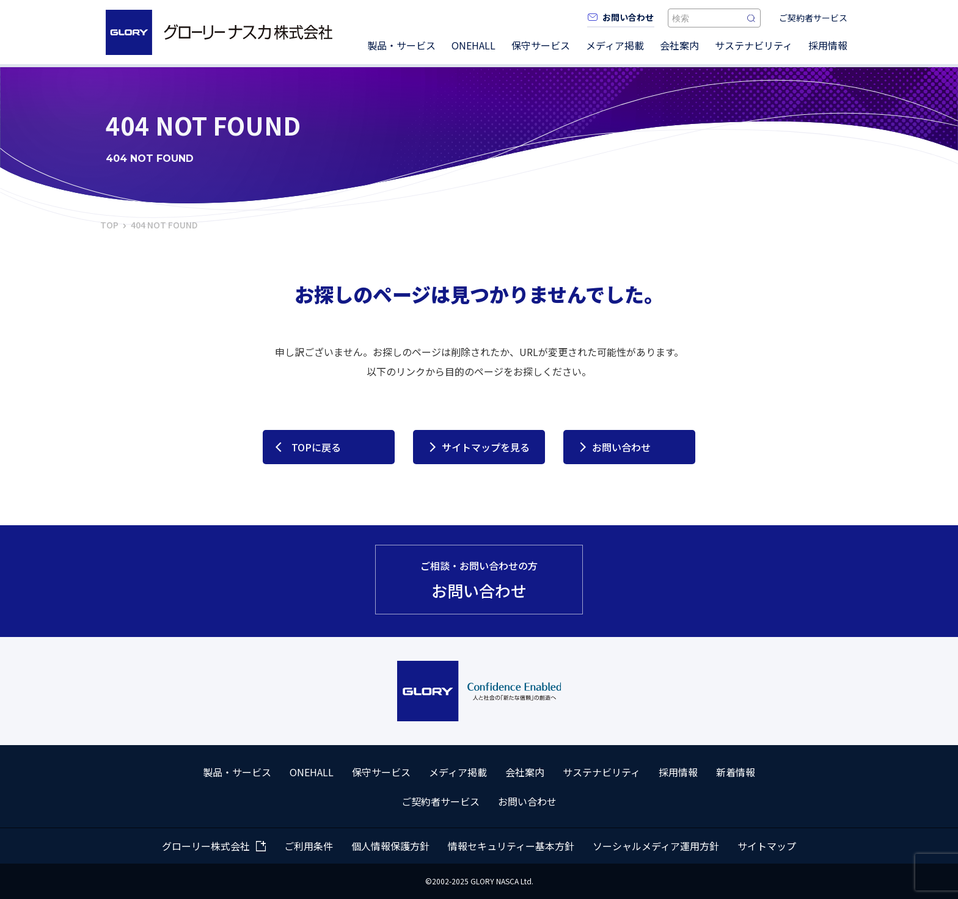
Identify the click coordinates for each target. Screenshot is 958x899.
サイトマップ (766, 846)
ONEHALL (473, 45)
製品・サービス (401, 45)
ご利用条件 (308, 846)
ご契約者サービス (813, 18)
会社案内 (679, 45)
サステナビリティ (753, 45)
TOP (109, 225)
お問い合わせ (621, 447)
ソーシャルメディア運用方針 (656, 846)
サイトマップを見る (486, 447)
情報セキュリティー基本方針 (511, 846)
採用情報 (827, 45)
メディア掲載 (615, 45)
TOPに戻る (316, 447)
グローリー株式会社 (206, 846)
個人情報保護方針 (390, 846)
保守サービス (540, 45)
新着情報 (735, 772)
